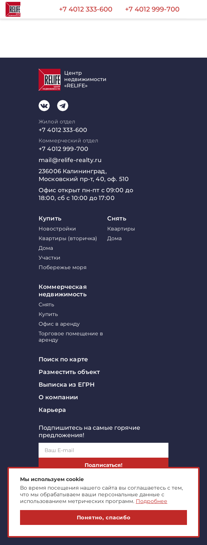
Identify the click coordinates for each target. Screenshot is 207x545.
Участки (49, 258)
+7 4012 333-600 (85, 9)
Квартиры (121, 229)
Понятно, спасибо (104, 517)
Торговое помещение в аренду (71, 336)
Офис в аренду (59, 324)
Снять (116, 218)
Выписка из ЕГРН (67, 384)
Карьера (52, 409)
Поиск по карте (63, 359)
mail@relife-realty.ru (70, 160)
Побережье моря (62, 267)
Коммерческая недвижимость (63, 290)
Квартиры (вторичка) (68, 238)
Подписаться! (103, 465)
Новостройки (57, 229)
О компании (58, 397)
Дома (46, 248)
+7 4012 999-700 (152, 9)
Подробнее (151, 501)
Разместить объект (69, 371)
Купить (50, 218)
